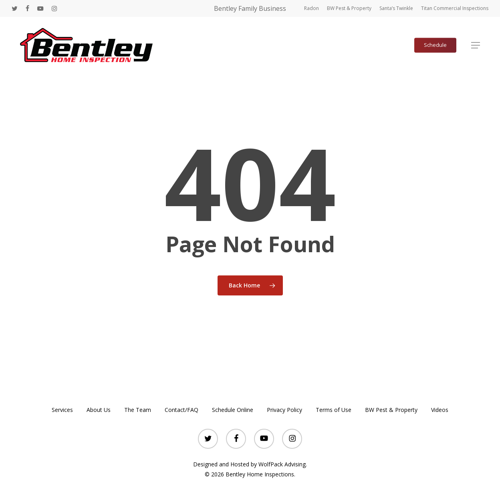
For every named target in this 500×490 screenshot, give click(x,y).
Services (62, 410)
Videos (439, 410)
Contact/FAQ (181, 410)
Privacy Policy (284, 410)
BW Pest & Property (391, 410)
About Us (99, 410)
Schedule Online (232, 410)
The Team (137, 410)
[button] (475, 45)
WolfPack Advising (282, 464)
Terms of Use (333, 410)
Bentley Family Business (250, 8)
